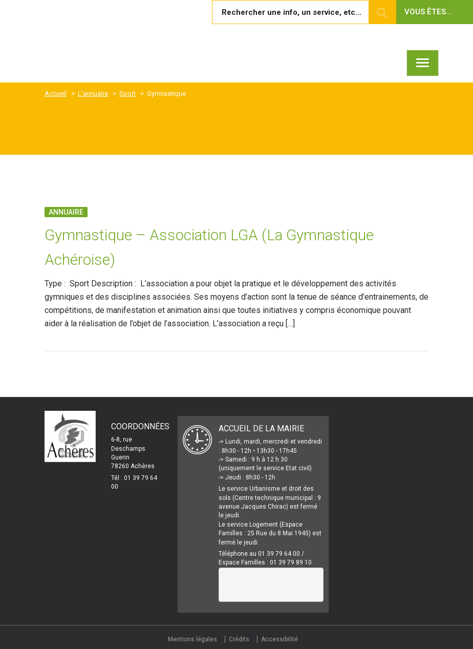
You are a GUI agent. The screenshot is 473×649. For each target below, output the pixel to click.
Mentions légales (192, 639)
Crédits (239, 639)
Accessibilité (279, 639)
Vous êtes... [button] (428, 11)
